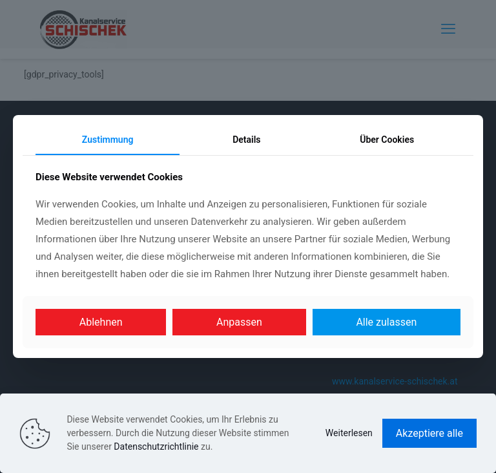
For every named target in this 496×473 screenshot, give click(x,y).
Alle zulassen (386, 322)
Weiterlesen (349, 433)
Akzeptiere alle (429, 433)
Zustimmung (108, 139)
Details (246, 139)
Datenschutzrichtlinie (156, 446)
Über (387, 139)
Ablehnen (101, 322)
